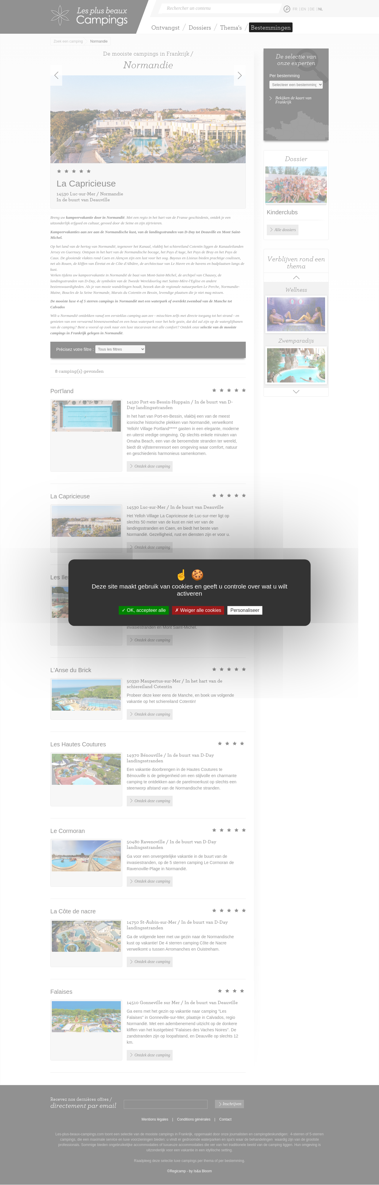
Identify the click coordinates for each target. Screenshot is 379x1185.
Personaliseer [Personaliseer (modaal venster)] (244, 610)
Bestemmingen (271, 27)
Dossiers (200, 27)
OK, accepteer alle (144, 610)
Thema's (231, 27)
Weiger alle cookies (198, 610)
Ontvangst (165, 27)
